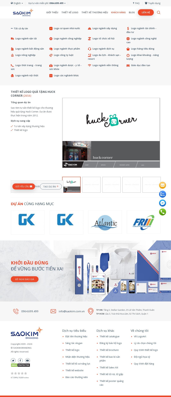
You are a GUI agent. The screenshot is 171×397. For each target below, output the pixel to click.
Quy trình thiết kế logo (146, 349)
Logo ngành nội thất (24, 75)
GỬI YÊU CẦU (23, 186)
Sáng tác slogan (73, 343)
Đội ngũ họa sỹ (142, 356)
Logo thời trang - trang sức (26, 67)
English (17, 3)
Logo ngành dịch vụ (101, 48)
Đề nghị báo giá (24, 279)
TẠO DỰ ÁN (51, 186)
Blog (132, 12)
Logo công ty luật (61, 55)
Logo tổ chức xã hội (101, 38)
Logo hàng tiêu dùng (140, 48)
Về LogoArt (140, 336)
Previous (64, 133)
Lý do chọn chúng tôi (145, 343)
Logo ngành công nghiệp (65, 38)
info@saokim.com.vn (72, 311)
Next (158, 133)
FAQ (136, 3)
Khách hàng (118, 12)
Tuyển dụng (152, 3)
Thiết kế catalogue (109, 336)
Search (158, 12)
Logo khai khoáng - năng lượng (142, 57)
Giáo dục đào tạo (138, 65)
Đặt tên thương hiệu (76, 336)
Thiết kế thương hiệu (94, 12)
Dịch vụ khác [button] (105, 331)
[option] (111, 133)
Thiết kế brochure (109, 349)
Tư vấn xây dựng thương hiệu (29, 126)
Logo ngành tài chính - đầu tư (141, 30)
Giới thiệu (52, 12)
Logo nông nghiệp (23, 55)
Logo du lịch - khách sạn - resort (104, 57)
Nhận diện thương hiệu (77, 356)
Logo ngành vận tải (24, 38)
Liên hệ (146, 12)
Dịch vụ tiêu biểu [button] (74, 331)
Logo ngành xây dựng (102, 28)
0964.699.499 (29, 311)
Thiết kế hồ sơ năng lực (77, 363)
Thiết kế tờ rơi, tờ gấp (111, 374)
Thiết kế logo (69, 12)
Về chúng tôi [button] (139, 331)
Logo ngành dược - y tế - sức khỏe (65, 67)
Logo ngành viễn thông (103, 65)
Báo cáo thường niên (76, 377)
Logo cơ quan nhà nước (64, 28)
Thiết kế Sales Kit (109, 367)
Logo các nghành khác (64, 75)
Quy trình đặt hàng (144, 363)
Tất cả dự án (19, 28)
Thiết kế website (74, 370)
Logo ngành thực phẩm (64, 48)
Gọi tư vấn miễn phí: (45, 3)
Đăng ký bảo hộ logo (111, 343)
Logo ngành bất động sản (27, 48)
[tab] (77, 331)
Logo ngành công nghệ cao (141, 40)
